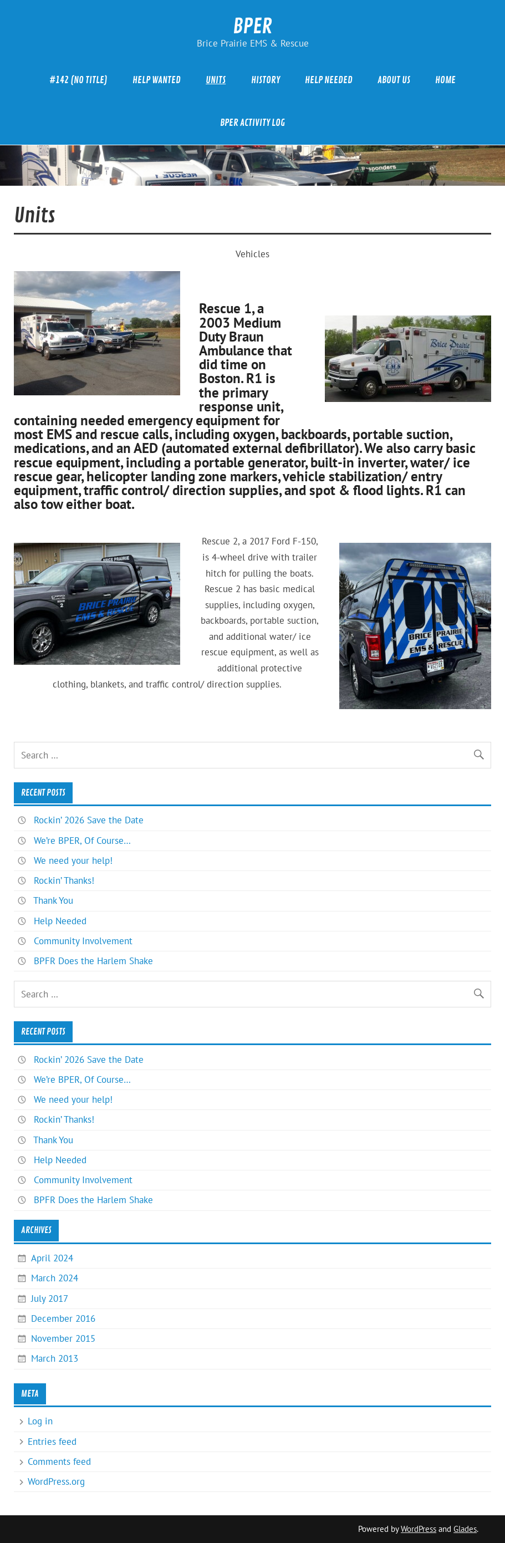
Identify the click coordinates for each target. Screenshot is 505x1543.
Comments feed (59, 1461)
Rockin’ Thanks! (64, 880)
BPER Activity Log (252, 123)
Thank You (53, 900)
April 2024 (52, 1258)
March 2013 (54, 1358)
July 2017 (49, 1298)
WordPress (418, 1529)
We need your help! (73, 860)
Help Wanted (156, 80)
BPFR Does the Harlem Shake (93, 961)
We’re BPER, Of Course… (82, 840)
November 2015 (63, 1338)
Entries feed (52, 1441)
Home (445, 80)
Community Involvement (83, 941)
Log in (40, 1421)
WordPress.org (56, 1481)
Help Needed (329, 80)
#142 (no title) (78, 80)
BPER (252, 26)
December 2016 (63, 1318)
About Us (394, 80)
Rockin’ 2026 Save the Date (89, 820)
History (265, 80)
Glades (465, 1529)
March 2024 (54, 1278)
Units (216, 80)
